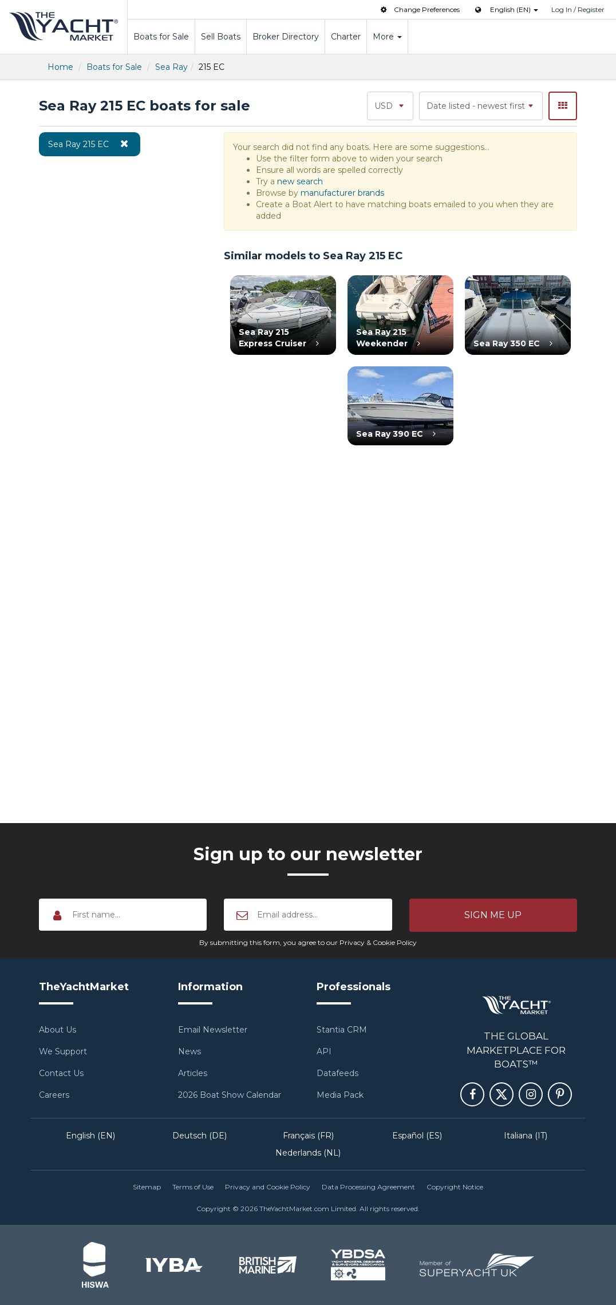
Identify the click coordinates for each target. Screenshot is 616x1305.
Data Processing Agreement (368, 1187)
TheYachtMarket (63, 26)
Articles (192, 1073)
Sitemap (147, 1187)
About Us (57, 1030)
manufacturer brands (342, 193)
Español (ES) (417, 1135)
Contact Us (61, 1073)
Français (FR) (308, 1135)
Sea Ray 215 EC (89, 143)
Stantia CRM (342, 1030)
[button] (493, 915)
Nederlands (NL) (308, 1153)
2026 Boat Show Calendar (229, 1095)
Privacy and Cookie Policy (267, 1187)
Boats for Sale (161, 36)
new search (300, 181)
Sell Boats (220, 36)
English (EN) (90, 1135)
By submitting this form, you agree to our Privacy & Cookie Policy (308, 942)
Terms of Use (193, 1187)
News (189, 1051)
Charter (346, 36)
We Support (63, 1051)
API (324, 1051)
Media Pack (340, 1095)
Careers (54, 1095)
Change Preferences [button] (419, 9)
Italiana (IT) (525, 1135)
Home (60, 67)
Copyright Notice (455, 1187)
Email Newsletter (212, 1030)
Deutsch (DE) (199, 1135)
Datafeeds (337, 1073)
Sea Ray (171, 67)
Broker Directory (285, 36)
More (387, 36)
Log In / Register (578, 9)
